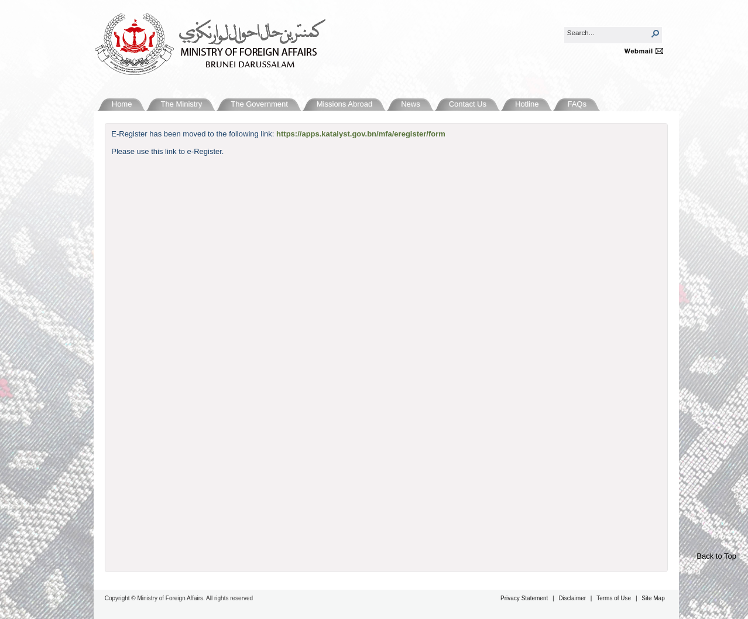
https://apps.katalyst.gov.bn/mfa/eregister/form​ (360, 133)
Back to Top (716, 556)
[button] (655, 33)
